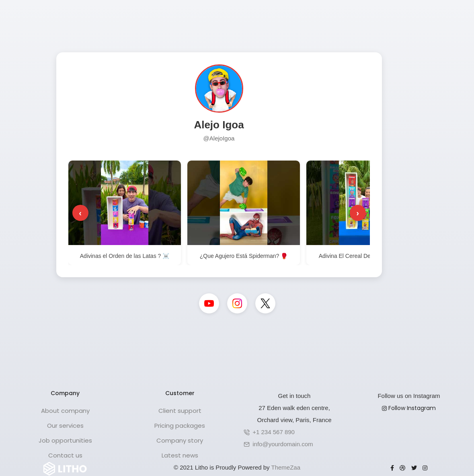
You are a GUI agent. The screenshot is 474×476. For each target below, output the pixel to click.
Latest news (180, 455)
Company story (179, 440)
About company (65, 410)
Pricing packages (179, 425)
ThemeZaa (286, 467)
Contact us (65, 455)
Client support (179, 410)
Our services (65, 425)
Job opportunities (65, 440)
